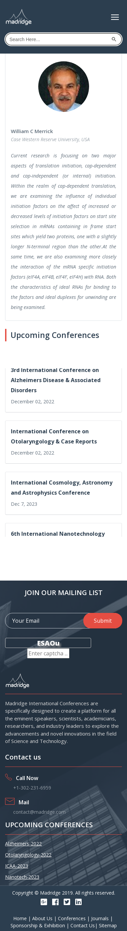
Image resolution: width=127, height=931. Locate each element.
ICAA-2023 (16, 866)
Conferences (72, 918)
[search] (58, 39)
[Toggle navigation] (115, 17)
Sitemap (108, 925)
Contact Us (82, 925)
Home (20, 918)
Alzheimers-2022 (23, 843)
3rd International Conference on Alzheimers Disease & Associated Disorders (56, 381)
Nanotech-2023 (22, 877)
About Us (43, 918)
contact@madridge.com (39, 812)
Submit (103, 620)
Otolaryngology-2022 (28, 854)
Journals (100, 918)
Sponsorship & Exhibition (38, 925)
